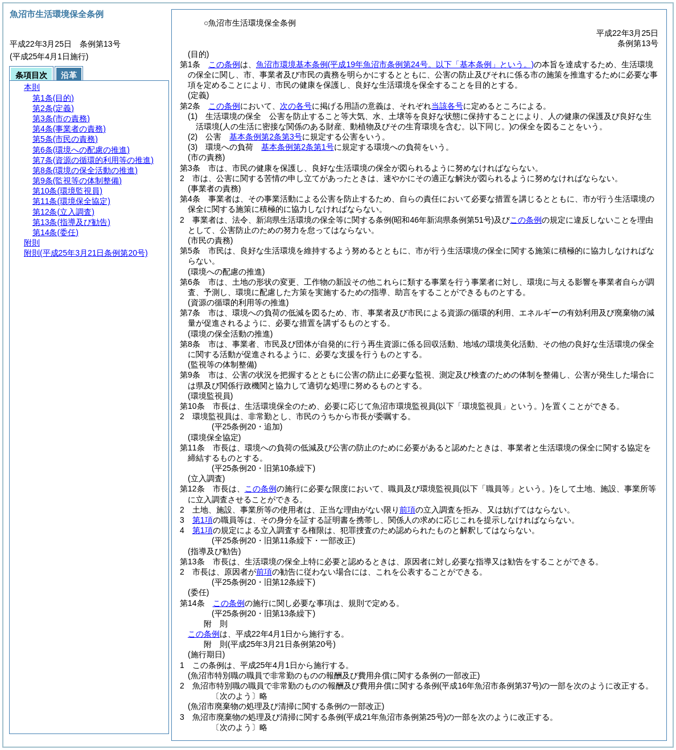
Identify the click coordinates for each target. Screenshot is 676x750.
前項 (407, 509)
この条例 (224, 64)
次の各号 (296, 105)
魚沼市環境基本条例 (395, 64)
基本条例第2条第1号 (297, 146)
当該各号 (447, 105)
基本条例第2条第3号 (265, 136)
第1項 (202, 519)
